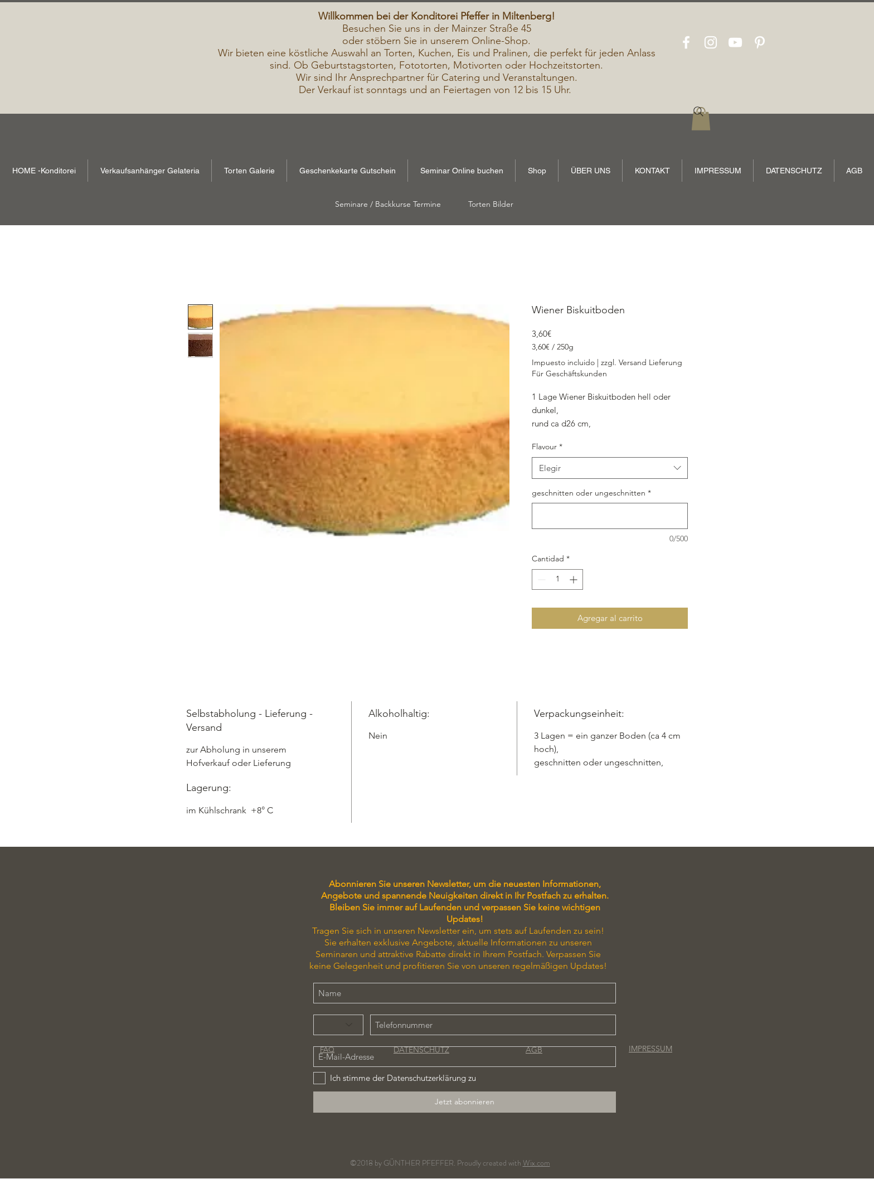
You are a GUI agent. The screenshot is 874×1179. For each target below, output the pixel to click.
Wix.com (536, 1162)
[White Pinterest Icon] (759, 42)
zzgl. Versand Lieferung (641, 362)
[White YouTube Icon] (735, 42)
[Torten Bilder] (490, 204)
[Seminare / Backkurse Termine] (388, 204)
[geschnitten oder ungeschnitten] (609, 516)
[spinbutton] (557, 579)
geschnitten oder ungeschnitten (591, 493)
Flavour (547, 446)
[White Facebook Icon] (686, 42)
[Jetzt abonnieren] (464, 1102)
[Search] (698, 111)
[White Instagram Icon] (710, 42)
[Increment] (574, 579)
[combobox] (610, 468)
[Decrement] (540, 579)
